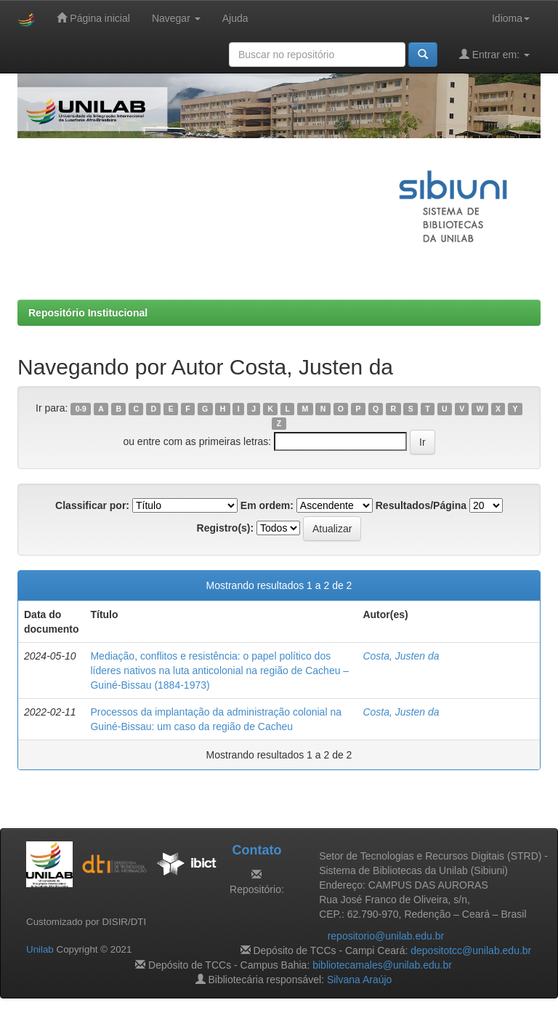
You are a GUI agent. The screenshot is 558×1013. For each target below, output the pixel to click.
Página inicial (93, 18)
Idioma (511, 18)
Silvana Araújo (359, 979)
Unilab (40, 949)
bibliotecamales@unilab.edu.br (382, 965)
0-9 (81, 408)
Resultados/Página (421, 505)
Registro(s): (225, 528)
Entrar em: (494, 54)
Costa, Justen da (401, 656)
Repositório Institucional (87, 313)
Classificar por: (92, 505)
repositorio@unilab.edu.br (386, 936)
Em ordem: (267, 505)
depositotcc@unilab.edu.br (471, 950)
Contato (256, 850)
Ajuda (235, 18)
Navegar (176, 18)
